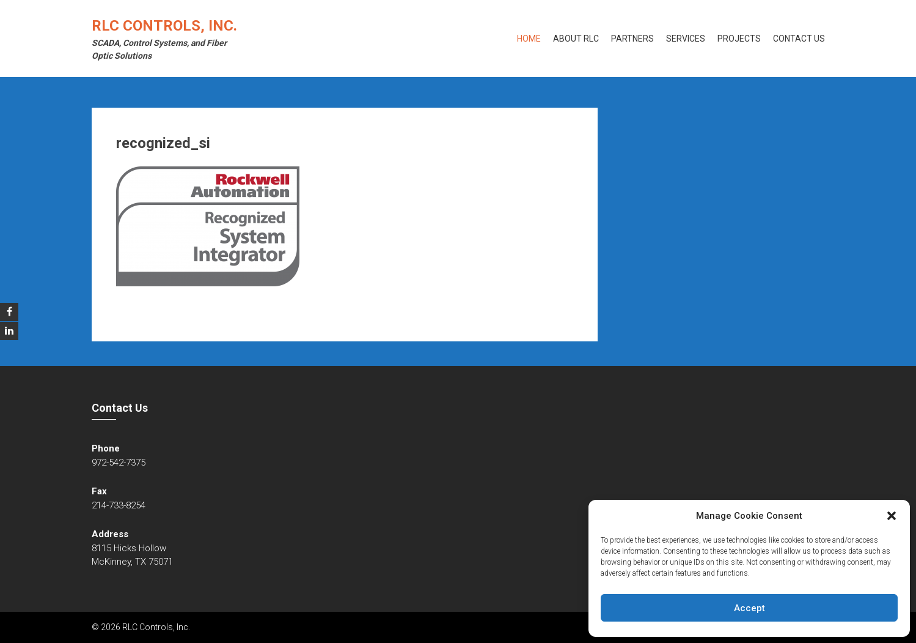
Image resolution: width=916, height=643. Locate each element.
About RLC (576, 38)
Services (685, 38)
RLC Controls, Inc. (164, 25)
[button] (891, 516)
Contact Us (799, 38)
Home (529, 38)
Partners (632, 38)
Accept (749, 608)
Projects (739, 38)
